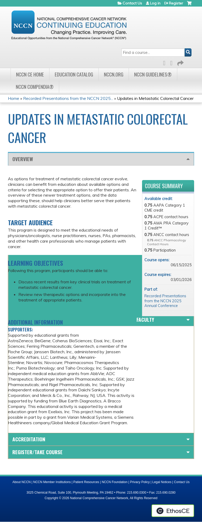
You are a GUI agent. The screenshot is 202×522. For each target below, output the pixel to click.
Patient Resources (86, 482)
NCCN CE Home (30, 74)
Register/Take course (37, 452)
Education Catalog (74, 74)
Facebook (165, 62)
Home (13, 98)
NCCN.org (113, 74)
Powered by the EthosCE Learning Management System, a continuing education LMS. (173, 510)
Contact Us (132, 3)
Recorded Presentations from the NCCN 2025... (68, 98)
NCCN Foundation (115, 482)
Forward (180, 62)
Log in (155, 3)
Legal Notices (161, 482)
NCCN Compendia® (35, 86)
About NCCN (21, 482)
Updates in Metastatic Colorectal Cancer (155, 98)
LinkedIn (172, 62)
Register (176, 3)
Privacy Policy (140, 482)
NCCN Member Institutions (52, 482)
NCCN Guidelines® (153, 74)
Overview (22, 159)
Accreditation (28, 439)
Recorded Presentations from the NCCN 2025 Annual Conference (165, 301)
